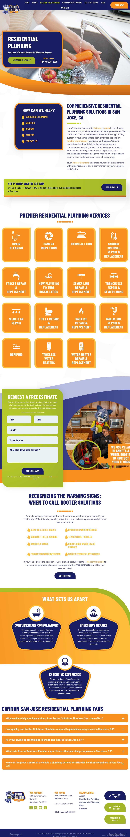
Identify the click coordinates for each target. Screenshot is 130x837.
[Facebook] (31, 804)
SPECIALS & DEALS (115, 815)
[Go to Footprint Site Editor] (113, 831)
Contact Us (31, 137)
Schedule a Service (22, 56)
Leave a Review (114, 804)
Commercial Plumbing (37, 113)
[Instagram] (35, 804)
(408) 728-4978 (48, 57)
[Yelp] (45, 804)
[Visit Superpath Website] (16, 831)
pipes (107, 124)
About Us (30, 119)
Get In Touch (65, 572)
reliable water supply (77, 137)
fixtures (97, 124)
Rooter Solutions (81, 159)
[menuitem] (27, 3)
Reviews (30, 125)
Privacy (73, 833)
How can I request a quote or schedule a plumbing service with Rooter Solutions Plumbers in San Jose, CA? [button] (64, 761)
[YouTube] (40, 804)
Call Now (119, 3)
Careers (30, 131)
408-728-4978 (115, 792)
